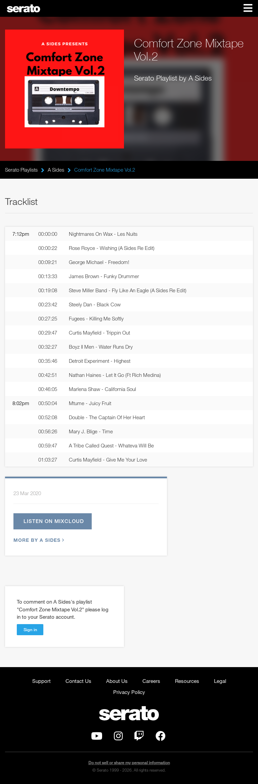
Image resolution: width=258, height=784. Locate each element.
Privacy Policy (129, 692)
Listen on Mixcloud (54, 521)
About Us (117, 681)
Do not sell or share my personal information (129, 762)
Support (41, 681)
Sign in (30, 629)
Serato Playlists (21, 170)
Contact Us (78, 681)
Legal (220, 681)
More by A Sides (37, 540)
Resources (187, 681)
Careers (151, 681)
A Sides (56, 170)
